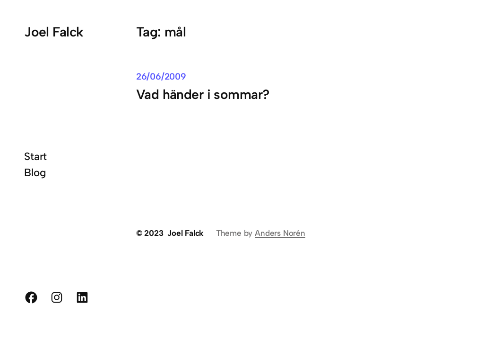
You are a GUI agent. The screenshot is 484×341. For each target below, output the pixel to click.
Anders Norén (280, 233)
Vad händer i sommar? (202, 94)
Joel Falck (53, 32)
